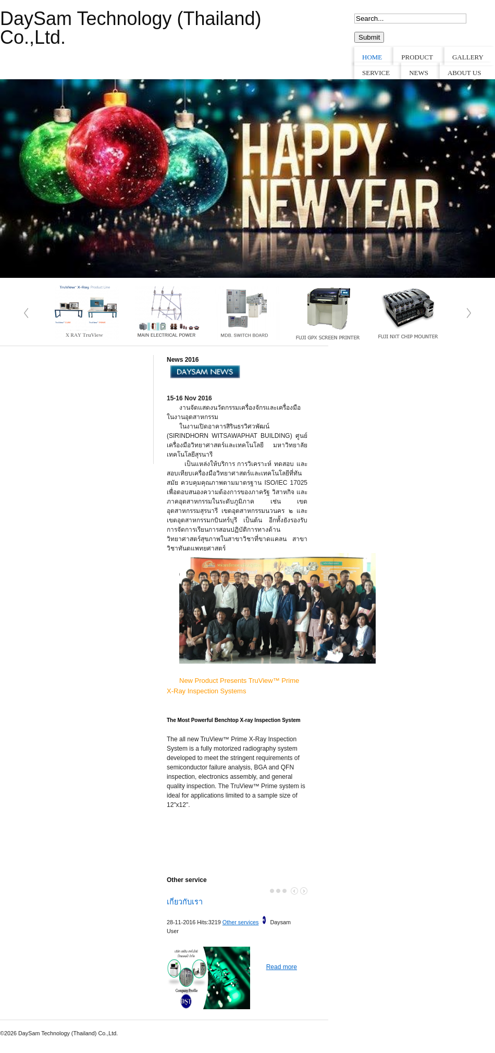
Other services (240, 922)
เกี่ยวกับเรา (185, 902)
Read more (281, 967)
